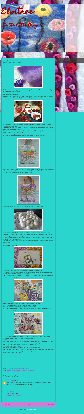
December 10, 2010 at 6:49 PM (14, 395)
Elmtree (17, 12)
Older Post (51, 405)
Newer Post (6, 405)
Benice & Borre (11, 380)
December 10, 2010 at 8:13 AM (14, 388)
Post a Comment (9, 399)
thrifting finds (24, 370)
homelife (9, 370)
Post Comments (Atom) (32, 409)
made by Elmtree (16, 370)
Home (29, 405)
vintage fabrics (31, 370)
